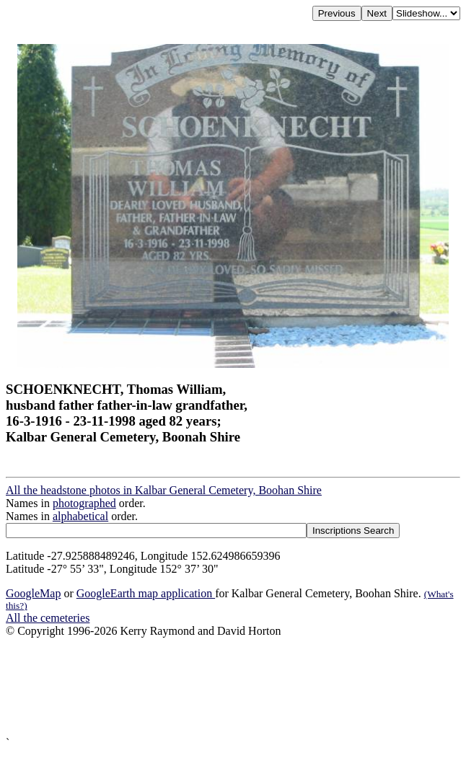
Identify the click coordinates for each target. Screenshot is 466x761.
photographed (84, 503)
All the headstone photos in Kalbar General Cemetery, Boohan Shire (164, 490)
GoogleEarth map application (145, 593)
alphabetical (80, 516)
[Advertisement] (233, 687)
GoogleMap (33, 593)
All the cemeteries (47, 618)
